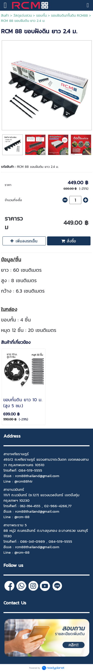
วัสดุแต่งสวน (22, 15)
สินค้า (5, 15)
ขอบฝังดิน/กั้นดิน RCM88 (69, 15)
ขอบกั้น (41, 15)
